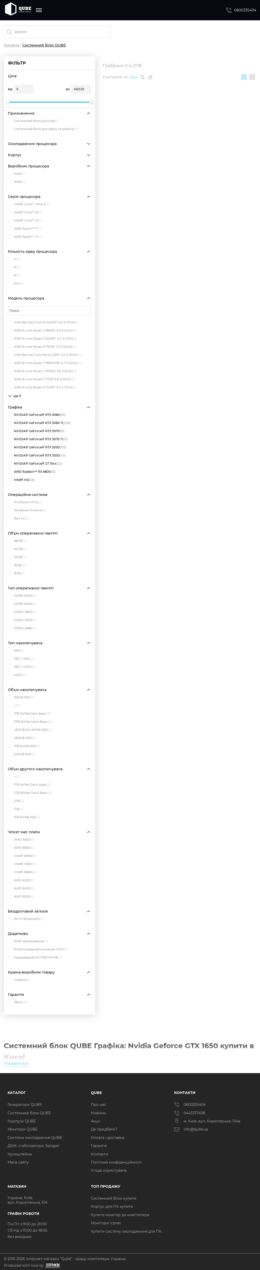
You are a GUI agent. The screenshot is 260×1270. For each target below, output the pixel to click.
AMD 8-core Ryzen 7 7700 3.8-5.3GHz (41, 379)
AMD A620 (21, 840)
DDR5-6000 (22, 596)
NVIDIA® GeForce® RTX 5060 (37, 415)
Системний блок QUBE (29, 1113)
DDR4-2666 (22, 628)
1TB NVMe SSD (24, 746)
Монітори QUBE (23, 1129)
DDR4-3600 (22, 612)
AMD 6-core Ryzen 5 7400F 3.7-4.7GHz (42, 387)
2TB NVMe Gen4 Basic (30, 722)
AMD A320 (21, 880)
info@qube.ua (191, 1129)
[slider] (8, 102)
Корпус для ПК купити (112, 1206)
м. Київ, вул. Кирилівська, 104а (207, 1121)
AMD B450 (21, 888)
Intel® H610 (22, 864)
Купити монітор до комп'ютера (120, 1215)
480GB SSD (22, 738)
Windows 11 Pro (25, 502)
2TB (16, 801)
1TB (15, 809)
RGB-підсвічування (28, 941)
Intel (16, 174)
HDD (17, 675)
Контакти (99, 1154)
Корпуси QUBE (22, 1121)
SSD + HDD (21, 667)
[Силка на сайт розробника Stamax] (52, 1265)
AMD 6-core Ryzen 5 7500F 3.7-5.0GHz (42, 347)
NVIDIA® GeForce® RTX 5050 (37, 447)
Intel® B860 (22, 856)
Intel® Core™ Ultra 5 (28, 204)
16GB (16, 565)
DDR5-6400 (22, 604)
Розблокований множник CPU (37, 949)
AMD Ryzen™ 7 (24, 229)
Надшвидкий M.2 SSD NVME (35, 957)
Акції (95, 1121)
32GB (17, 557)
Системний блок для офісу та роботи (43, 129)
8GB (16, 573)
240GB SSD (21, 754)
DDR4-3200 (22, 620)
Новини (98, 1113)
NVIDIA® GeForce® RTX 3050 (37, 455)
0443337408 (189, 1113)
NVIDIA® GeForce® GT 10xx (35, 464)
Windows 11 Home (27, 510)
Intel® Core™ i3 (25, 220)
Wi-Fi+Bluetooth (26, 919)
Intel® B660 (22, 872)
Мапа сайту (18, 1162)
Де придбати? (104, 1129)
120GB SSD (21, 697)
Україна (19, 980)
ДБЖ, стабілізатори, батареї (33, 1145)
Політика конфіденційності (116, 1162)
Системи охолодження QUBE (35, 1137)
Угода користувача (108, 1170)
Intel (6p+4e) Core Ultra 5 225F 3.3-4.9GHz (44, 355)
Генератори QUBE (25, 1104)
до (68, 89)
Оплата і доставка (107, 1137)
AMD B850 (21, 848)
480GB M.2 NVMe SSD (30, 730)
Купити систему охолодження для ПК (126, 1231)
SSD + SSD (21, 659)
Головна (11, 45)
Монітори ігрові (106, 1223)
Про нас (98, 1104)
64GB (17, 549)
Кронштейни (20, 1154)
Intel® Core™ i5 (25, 212)
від (10, 89)
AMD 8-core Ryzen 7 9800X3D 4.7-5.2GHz (44, 363)
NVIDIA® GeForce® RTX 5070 (36, 431)
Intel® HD (21, 480)
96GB (17, 541)
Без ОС (19, 518)
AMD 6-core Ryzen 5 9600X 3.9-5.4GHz (42, 330)
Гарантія (99, 1145)
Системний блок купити (113, 1198)
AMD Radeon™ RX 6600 (32, 472)
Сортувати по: (116, 77)
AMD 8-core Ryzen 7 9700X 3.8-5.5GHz (42, 371)
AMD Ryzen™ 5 (24, 237)
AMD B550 (21, 897)
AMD (17, 182)
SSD (16, 651)
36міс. (17, 1002)
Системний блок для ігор (33, 121)
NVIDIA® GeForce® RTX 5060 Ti (39, 423)
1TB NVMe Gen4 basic (29, 714)
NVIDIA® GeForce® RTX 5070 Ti (38, 439)
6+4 (16, 283)
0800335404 (240, 10)
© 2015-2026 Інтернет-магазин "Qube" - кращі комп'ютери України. (65, 1259)
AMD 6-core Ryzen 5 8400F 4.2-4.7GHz (42, 339)
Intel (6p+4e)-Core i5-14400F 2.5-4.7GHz (43, 322)
